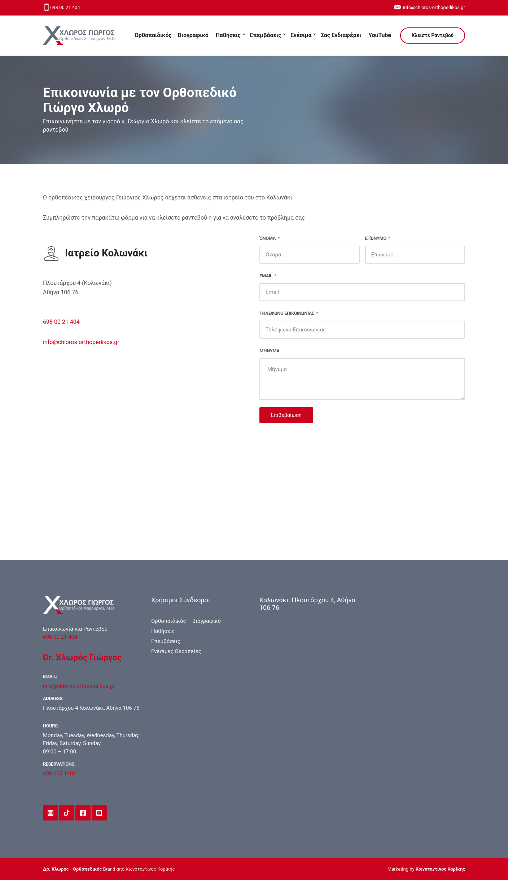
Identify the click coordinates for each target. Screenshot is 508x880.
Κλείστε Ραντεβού (433, 35)
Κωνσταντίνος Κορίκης (440, 869)
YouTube (379, 35)
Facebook (83, 812)
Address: (53, 698)
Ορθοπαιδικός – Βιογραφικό (172, 35)
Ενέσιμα (300, 35)
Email (265, 275)
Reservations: (59, 764)
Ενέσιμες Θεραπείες (176, 651)
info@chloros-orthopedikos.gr (434, 7)
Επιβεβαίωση (286, 415)
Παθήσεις (228, 35)
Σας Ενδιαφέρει (341, 35)
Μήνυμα (269, 350)
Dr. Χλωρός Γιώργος (82, 657)
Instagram (50, 812)
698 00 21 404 (65, 7)
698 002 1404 (59, 773)
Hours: (51, 726)
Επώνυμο (375, 238)
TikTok (66, 812)
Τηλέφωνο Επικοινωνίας (286, 313)
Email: (50, 676)
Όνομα (267, 238)
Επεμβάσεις (265, 35)
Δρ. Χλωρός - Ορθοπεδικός (72, 869)
